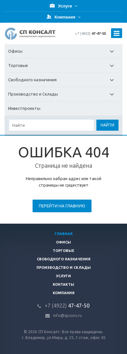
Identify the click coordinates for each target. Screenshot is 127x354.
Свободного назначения (63, 80)
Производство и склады (63, 267)
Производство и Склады (63, 94)
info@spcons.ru (67, 315)
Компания (64, 293)
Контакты (63, 284)
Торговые (63, 65)
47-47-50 (90, 33)
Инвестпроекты (24, 108)
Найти (107, 125)
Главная (64, 234)
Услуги (63, 276)
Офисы (63, 51)
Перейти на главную (62, 205)
